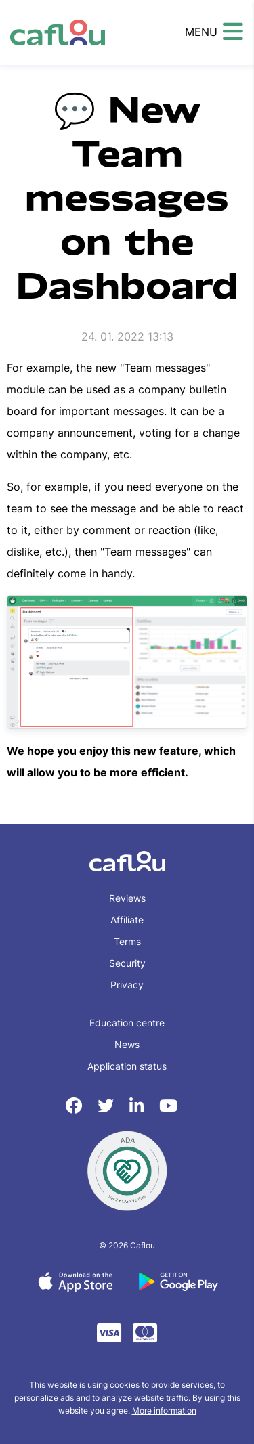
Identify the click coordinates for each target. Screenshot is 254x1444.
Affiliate (127, 919)
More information (164, 1410)
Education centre (127, 1022)
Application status (127, 1066)
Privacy (127, 984)
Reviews (127, 898)
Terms (127, 941)
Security (127, 963)
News (127, 1044)
